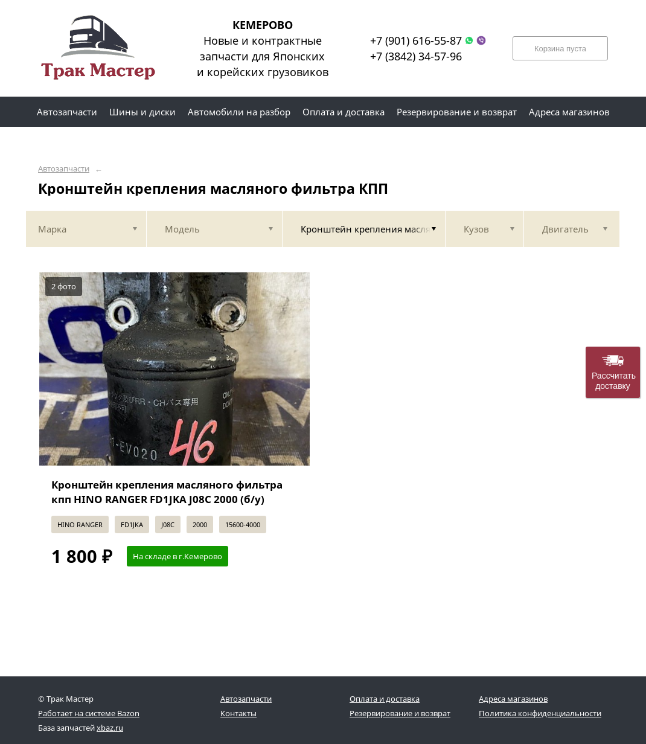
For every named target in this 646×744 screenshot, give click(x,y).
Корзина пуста (560, 48)
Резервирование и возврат (400, 713)
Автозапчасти (63, 169)
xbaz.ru (110, 727)
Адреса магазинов (513, 698)
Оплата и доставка (385, 698)
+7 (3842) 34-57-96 (416, 56)
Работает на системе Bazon (88, 713)
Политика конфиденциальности (540, 713)
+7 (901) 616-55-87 (416, 40)
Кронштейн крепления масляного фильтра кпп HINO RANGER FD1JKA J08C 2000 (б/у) (167, 492)
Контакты (238, 713)
